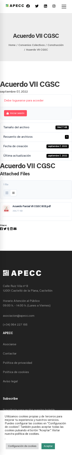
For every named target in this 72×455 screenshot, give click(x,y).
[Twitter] (37, 6)
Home (12, 45)
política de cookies (27, 434)
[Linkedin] (45, 6)
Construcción (56, 45)
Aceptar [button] (48, 446)
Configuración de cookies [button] (22, 446)
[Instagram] (54, 6)
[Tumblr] (8, 229)
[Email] (15, 229)
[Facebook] (28, 6)
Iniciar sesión (15, 113)
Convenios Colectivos (31, 45)
